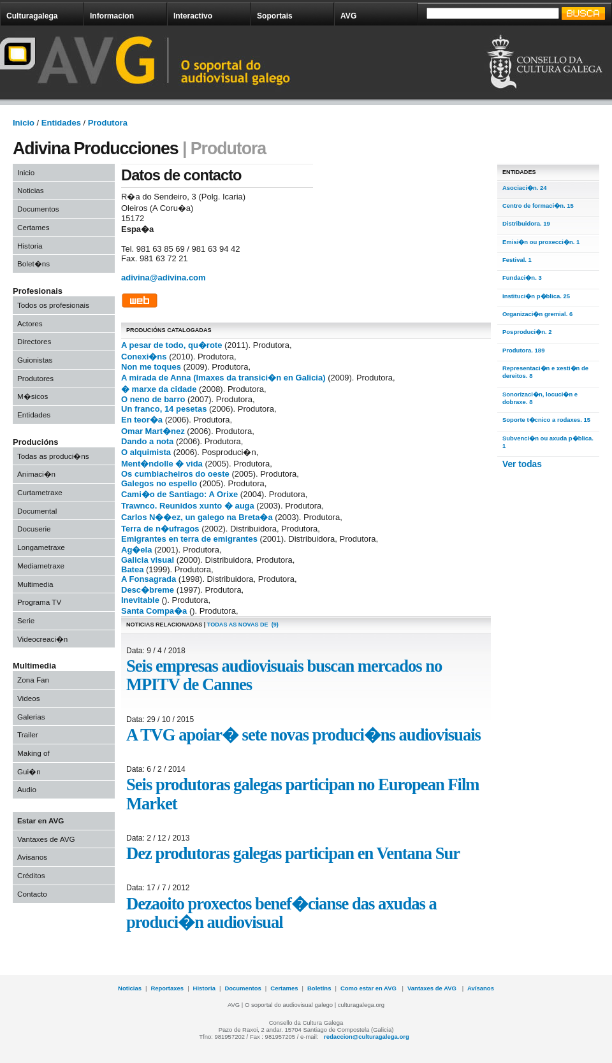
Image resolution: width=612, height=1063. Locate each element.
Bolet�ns (33, 263)
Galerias (31, 716)
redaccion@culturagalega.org (366, 1036)
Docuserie (34, 528)
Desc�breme (147, 590)
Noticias (30, 190)
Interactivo (192, 15)
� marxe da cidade (159, 389)
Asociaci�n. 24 (524, 187)
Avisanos (32, 857)
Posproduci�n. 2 (527, 331)
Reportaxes (167, 988)
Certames (33, 227)
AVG (348, 15)
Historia (30, 246)
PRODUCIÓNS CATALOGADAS (169, 330)
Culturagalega (32, 15)
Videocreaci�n (42, 639)
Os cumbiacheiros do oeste (175, 474)
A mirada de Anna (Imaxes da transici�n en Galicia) (223, 377)
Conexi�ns (144, 356)
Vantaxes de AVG (46, 839)
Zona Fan (33, 680)
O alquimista (146, 452)
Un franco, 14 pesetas (164, 409)
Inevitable (140, 600)
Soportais (275, 15)
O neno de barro (153, 399)
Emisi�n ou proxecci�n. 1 (540, 241)
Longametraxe (41, 547)
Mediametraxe (40, 565)
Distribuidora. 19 (526, 223)
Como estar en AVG (369, 988)
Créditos (31, 875)
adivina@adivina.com (163, 277)
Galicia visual (147, 560)
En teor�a (142, 419)
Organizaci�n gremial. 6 (537, 313)
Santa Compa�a (154, 611)
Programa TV (39, 602)
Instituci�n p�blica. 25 (536, 296)
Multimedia (35, 584)
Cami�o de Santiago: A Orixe (179, 494)
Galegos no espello (159, 483)
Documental (37, 511)
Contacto (32, 894)
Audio (26, 789)
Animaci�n (36, 474)
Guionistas (34, 360)
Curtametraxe (39, 492)
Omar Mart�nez (153, 431)
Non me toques (151, 367)
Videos (28, 698)
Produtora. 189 (523, 350)
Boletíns (319, 988)
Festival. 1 (517, 259)
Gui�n (29, 771)
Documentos (38, 209)
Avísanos (480, 988)
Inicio (25, 172)
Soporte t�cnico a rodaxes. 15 (546, 419)
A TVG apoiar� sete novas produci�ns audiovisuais (303, 734)
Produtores (35, 378)
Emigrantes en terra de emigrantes (189, 539)
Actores (30, 323)
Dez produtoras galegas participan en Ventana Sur (293, 853)
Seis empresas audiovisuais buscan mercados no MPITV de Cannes (284, 675)
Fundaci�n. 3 (522, 277)
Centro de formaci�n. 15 (538, 205)
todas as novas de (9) (243, 624)
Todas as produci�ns (53, 456)
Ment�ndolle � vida (162, 463)
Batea (132, 569)
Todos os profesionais (53, 305)
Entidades (33, 414)
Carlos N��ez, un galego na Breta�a (197, 517)
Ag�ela (136, 549)
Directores (34, 341)
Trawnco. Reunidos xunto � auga (187, 505)
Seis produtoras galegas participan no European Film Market (302, 794)
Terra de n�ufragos (160, 528)
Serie (25, 620)
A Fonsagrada (148, 579)
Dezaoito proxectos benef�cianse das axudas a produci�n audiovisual (281, 913)
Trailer (27, 734)
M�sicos (32, 396)
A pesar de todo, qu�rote (171, 345)
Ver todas (522, 464)
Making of (33, 753)
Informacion (112, 15)
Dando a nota (147, 441)
